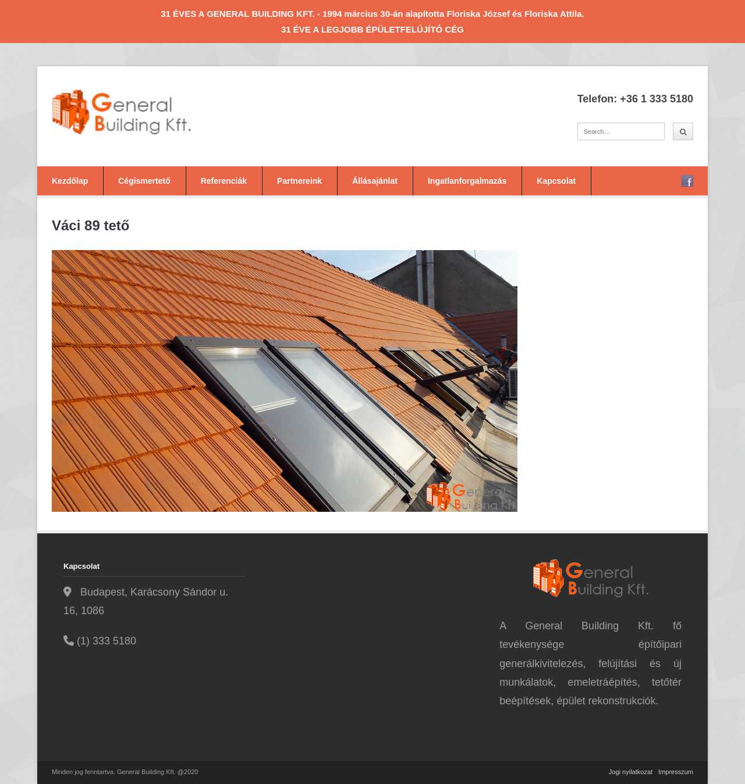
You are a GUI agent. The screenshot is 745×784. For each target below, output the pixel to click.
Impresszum (675, 771)
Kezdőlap (70, 181)
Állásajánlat (375, 181)
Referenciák (224, 181)
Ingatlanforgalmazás (467, 181)
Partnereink (299, 181)
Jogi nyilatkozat (630, 771)
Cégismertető (144, 181)
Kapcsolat (556, 181)
